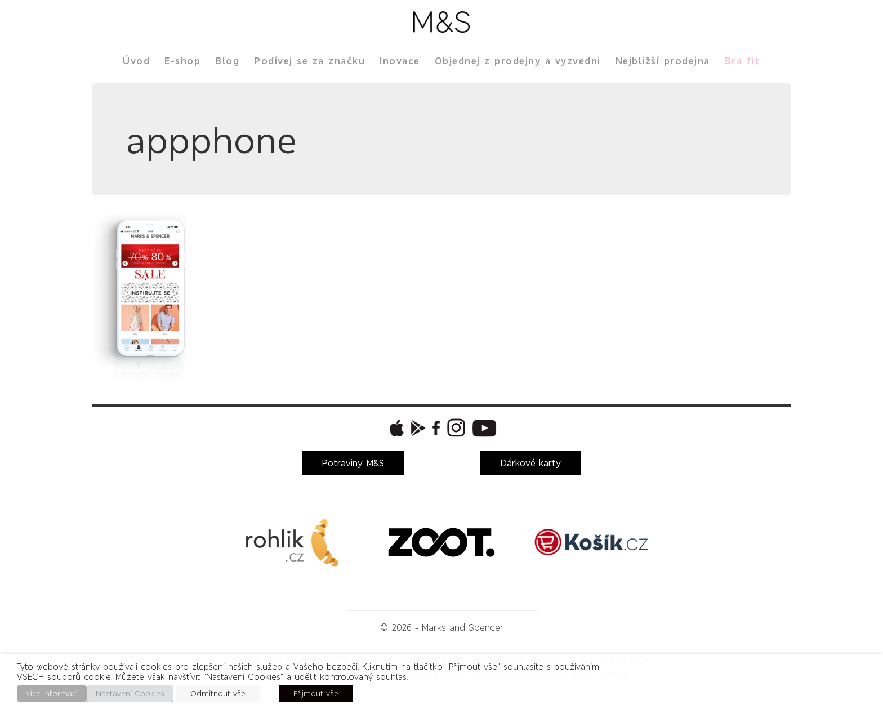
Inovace (400, 61)
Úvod (136, 61)
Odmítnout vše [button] (218, 693)
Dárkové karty (530, 463)
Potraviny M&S (353, 463)
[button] (395, 428)
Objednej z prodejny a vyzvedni (518, 61)
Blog (227, 61)
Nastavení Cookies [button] (130, 693)
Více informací (52, 693)
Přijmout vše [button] (315, 693)
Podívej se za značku (309, 61)
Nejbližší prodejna (663, 61)
